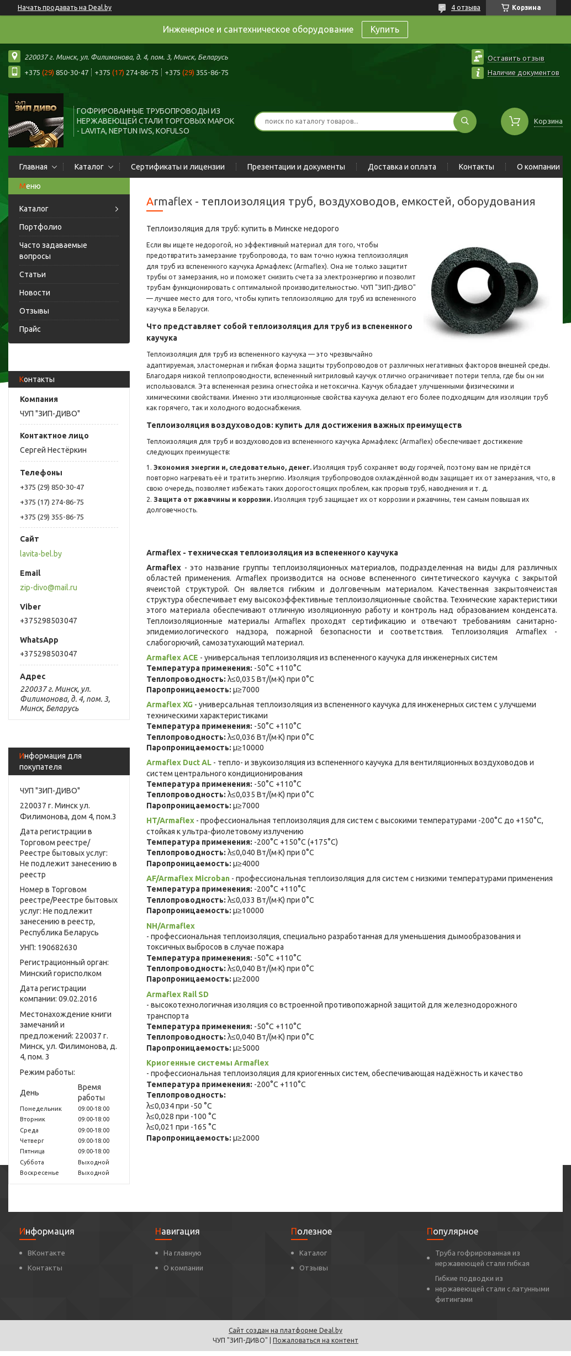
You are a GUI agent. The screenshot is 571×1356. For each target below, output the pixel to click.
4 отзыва (465, 7)
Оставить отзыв (516, 58)
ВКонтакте (46, 1253)
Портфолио (40, 227)
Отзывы (34, 310)
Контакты (476, 167)
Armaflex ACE (172, 657)
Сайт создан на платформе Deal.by (285, 1330)
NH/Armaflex (170, 925)
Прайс (30, 329)
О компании (538, 167)
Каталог (89, 167)
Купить (385, 29)
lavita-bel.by (41, 553)
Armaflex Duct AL (179, 762)
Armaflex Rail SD (177, 994)
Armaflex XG (169, 704)
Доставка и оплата (402, 167)
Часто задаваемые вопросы (53, 251)
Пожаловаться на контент (315, 1340)
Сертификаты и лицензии (178, 167)
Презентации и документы (296, 167)
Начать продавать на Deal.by (65, 7)
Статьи (32, 274)
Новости (34, 292)
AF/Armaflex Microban (188, 878)
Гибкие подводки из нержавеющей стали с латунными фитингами (492, 1288)
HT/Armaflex (170, 820)
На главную (182, 1253)
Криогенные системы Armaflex (207, 1062)
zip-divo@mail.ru (48, 587)
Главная (33, 167)
